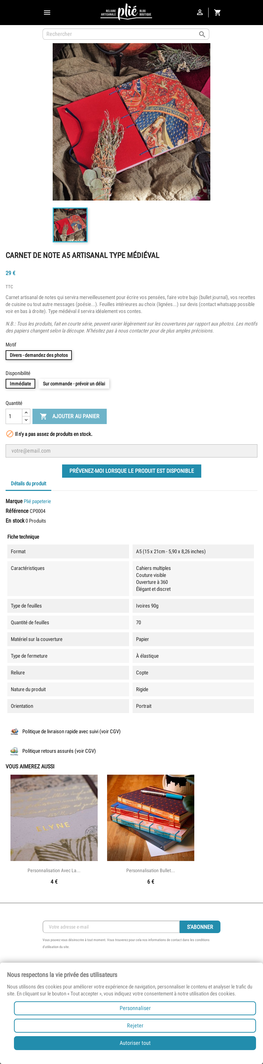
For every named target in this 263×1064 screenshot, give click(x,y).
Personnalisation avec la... (54, 870)
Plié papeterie (37, 501)
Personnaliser (135, 1008)
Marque (14, 501)
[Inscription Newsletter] (111, 927)
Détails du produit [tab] (28, 483)
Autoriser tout (135, 1043)
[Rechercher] (126, 34)
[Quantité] (14, 416)
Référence (17, 511)
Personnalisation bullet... (150, 870)
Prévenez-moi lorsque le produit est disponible (131, 471)
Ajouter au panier (69, 417)
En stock (15, 520)
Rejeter (135, 1025)
